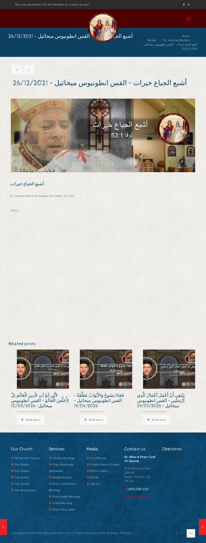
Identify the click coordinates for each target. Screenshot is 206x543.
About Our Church (26, 458)
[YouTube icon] (188, 4)
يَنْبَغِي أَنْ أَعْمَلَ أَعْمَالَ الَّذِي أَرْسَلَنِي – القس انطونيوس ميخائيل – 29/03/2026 (161, 401)
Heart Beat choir (63, 509)
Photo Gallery (99, 471)
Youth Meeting (62, 503)
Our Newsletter (25, 490)
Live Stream (98, 458)
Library (95, 484)
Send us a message (136, 497)
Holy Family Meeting (66, 496)
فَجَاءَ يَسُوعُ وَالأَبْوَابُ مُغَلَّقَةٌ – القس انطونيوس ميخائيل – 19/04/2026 (99, 401)
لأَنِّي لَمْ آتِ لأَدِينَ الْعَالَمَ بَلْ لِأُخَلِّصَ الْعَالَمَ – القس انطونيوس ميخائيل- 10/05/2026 (40, 401)
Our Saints (21, 464)
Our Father (22, 471)
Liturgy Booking (63, 458)
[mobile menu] (188, 18)
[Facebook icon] (183, 4)
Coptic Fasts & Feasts (104, 464)
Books (94, 477)
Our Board (21, 477)
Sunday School (62, 477)
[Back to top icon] (191, 533)
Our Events (22, 484)
